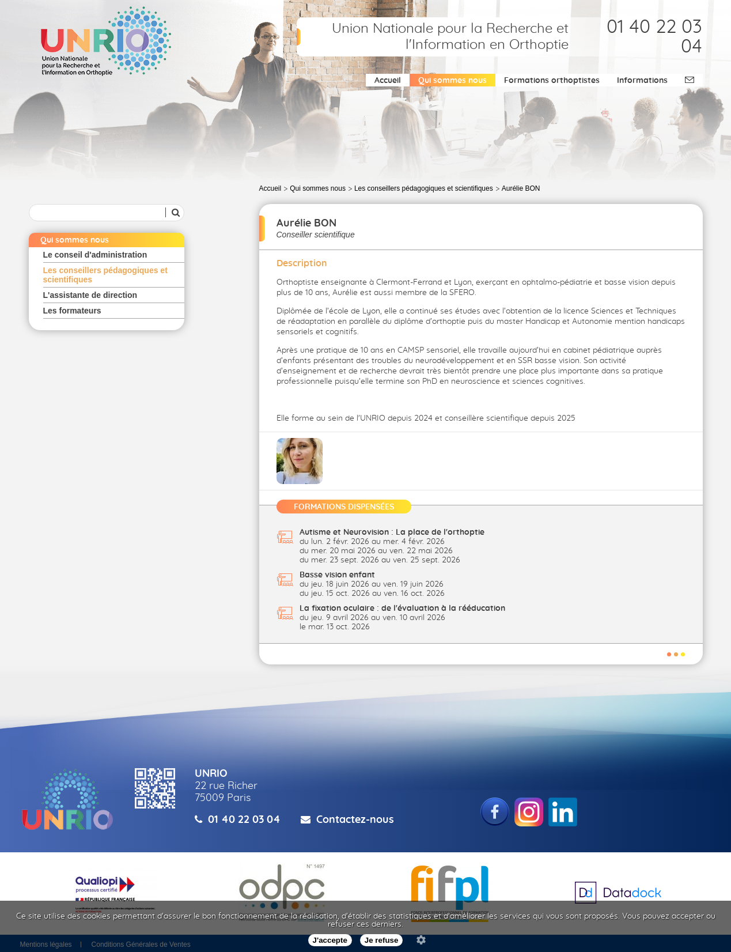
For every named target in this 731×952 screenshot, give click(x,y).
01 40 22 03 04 (244, 820)
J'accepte (330, 940)
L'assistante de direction (90, 295)
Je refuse (382, 940)
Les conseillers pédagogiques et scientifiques (105, 275)
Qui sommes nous (452, 81)
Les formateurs (72, 310)
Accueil (387, 81)
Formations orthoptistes (552, 81)
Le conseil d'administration (95, 254)
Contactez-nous (355, 820)
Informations (642, 81)
